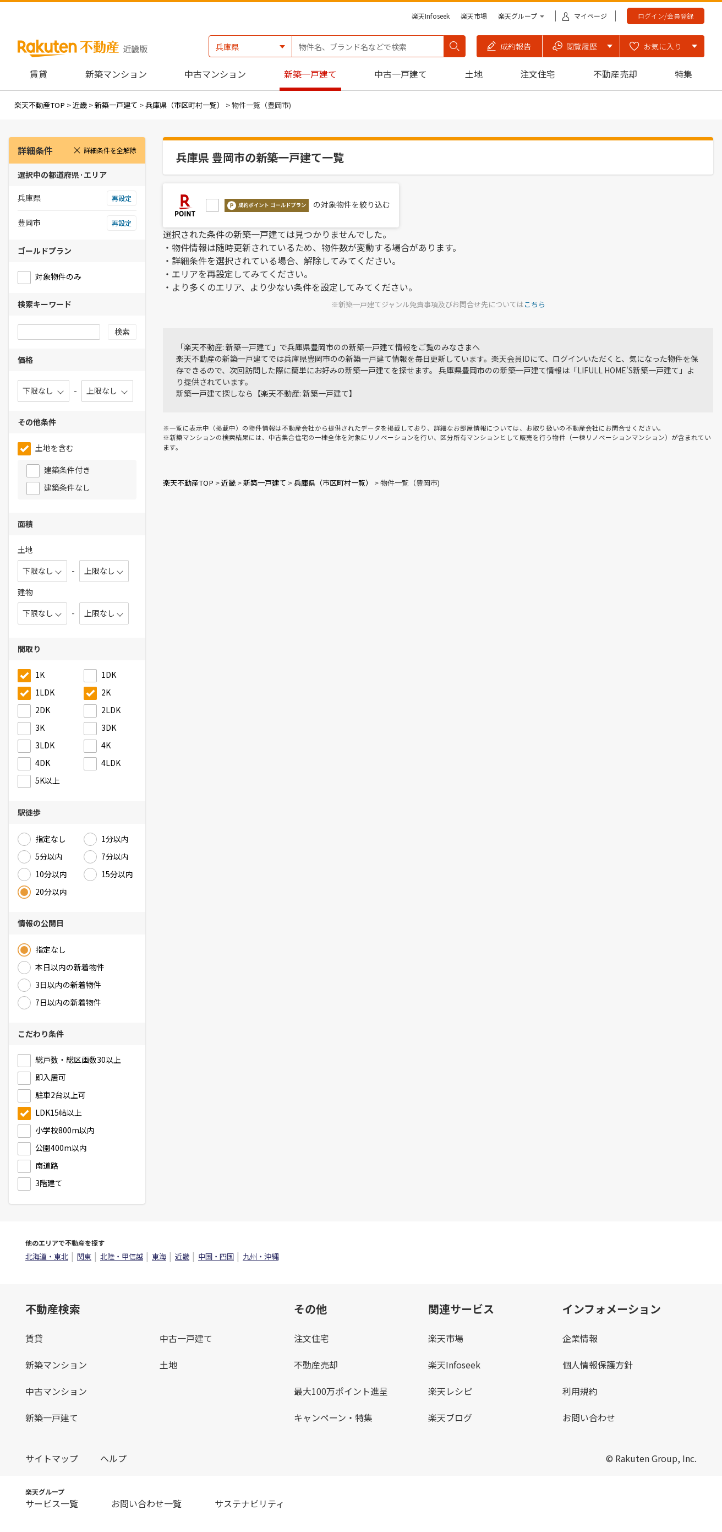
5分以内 (49, 856)
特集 (683, 73)
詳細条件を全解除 (104, 150)
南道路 (46, 1165)
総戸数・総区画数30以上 (78, 1059)
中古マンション (215, 73)
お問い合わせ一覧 (146, 1503)
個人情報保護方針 (597, 1364)
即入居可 (50, 1077)
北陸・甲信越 (121, 1256)
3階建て (49, 1182)
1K (40, 674)
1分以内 (115, 838)
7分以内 (115, 856)
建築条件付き (67, 469)
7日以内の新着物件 (68, 1002)
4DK (42, 762)
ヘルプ (113, 1458)
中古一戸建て (400, 73)
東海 (159, 1256)
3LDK (44, 745)
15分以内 (117, 873)
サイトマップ (51, 1458)
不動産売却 (615, 73)
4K (106, 745)
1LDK (44, 692)
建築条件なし (67, 487)
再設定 (122, 198)
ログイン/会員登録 (665, 15)
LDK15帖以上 (58, 1112)
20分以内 (51, 891)
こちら (534, 304)
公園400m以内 (61, 1147)
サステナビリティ (250, 1503)
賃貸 (38, 73)
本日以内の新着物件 (70, 967)
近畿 (80, 105)
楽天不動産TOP (39, 105)
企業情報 (580, 1338)
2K (106, 692)
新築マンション (116, 73)
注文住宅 (537, 73)
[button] (510, 46)
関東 (84, 1256)
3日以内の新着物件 (68, 984)
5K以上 (47, 780)
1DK (108, 674)
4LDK (111, 762)
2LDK (111, 709)
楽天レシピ (450, 1391)
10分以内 (51, 873)
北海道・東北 (46, 1256)
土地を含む (54, 447)
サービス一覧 (51, 1503)
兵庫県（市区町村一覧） (184, 105)
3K (40, 727)
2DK (42, 709)
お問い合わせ (588, 1417)
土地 (474, 73)
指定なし (50, 838)
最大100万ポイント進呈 (341, 1391)
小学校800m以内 (65, 1130)
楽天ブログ (450, 1417)
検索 (122, 331)
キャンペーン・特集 (333, 1417)
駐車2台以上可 (60, 1094)
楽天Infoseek (431, 15)
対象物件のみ (58, 276)
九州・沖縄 (260, 1256)
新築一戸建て (310, 73)
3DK (108, 727)
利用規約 (580, 1391)
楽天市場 (474, 15)
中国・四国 (216, 1256)
